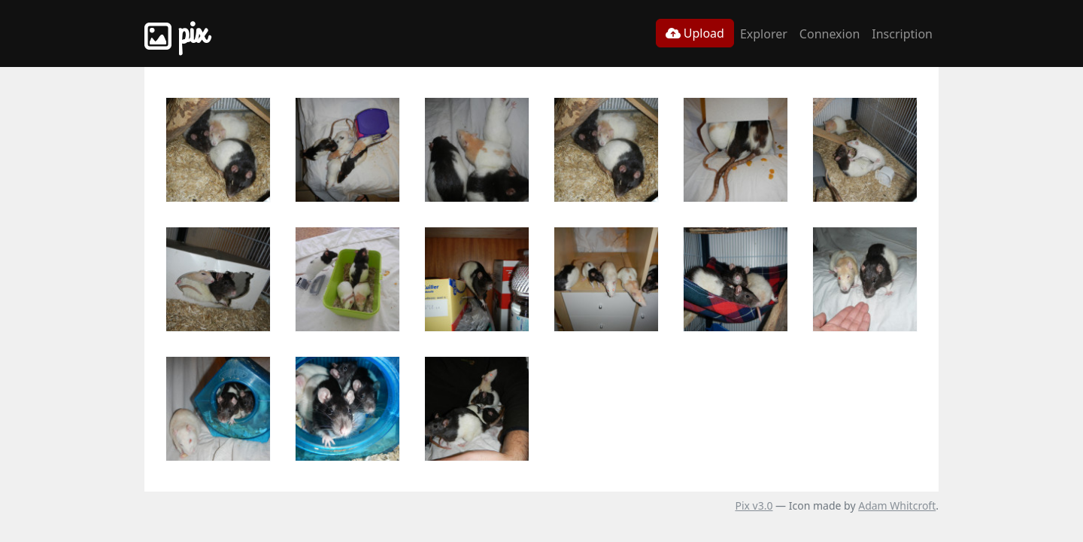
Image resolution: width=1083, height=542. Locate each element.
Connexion (829, 34)
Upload (695, 33)
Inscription (902, 34)
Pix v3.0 (753, 505)
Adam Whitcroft (897, 505)
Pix (176, 33)
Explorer (763, 34)
